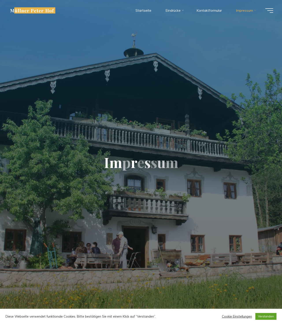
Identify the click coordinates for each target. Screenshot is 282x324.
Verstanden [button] (266, 316)
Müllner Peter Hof (32, 10)
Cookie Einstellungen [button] (237, 316)
